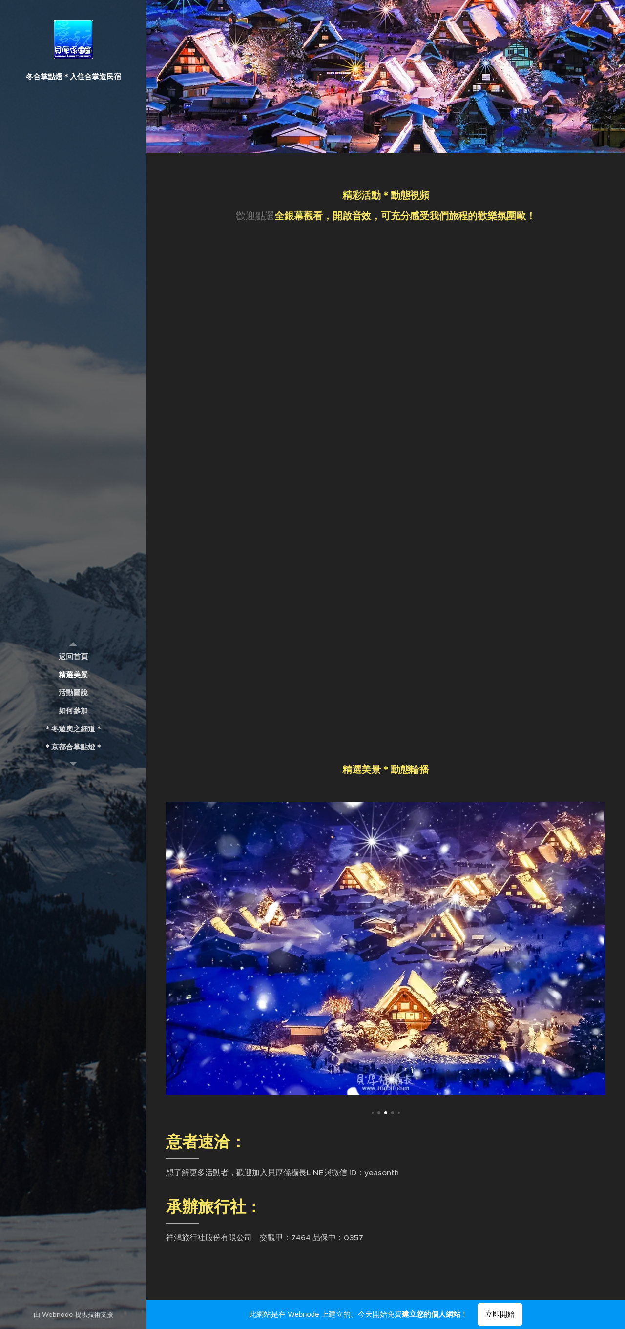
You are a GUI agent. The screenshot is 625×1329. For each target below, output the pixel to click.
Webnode (57, 1314)
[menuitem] (73, 656)
